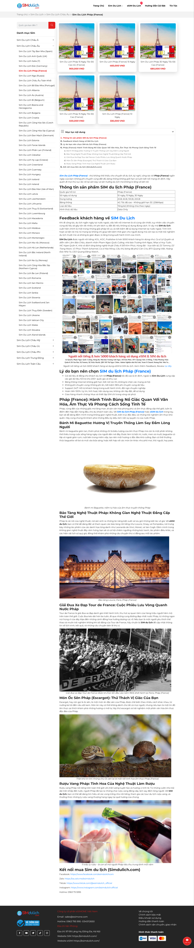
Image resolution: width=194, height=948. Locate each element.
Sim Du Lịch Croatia (29, 117)
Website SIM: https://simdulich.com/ (77, 936)
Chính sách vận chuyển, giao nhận (157, 924)
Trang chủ (22, 14)
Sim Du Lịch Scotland (30, 287)
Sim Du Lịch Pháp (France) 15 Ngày (117, 61)
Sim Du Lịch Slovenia (29, 297)
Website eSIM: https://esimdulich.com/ (78, 940)
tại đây (168, 366)
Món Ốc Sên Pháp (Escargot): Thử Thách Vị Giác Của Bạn (91, 160)
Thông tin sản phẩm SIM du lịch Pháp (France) (85, 138)
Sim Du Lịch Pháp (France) (33, 70)
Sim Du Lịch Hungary (30, 174)
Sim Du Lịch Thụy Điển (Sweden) (35, 310)
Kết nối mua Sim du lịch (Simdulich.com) (82, 167)
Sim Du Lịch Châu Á (27, 40)
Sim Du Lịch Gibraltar (30, 155)
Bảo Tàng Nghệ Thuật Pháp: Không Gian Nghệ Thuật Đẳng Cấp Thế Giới (98, 154)
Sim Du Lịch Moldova (29, 228)
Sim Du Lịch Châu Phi (28, 352)
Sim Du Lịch (115, 5)
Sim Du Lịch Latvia (28, 194)
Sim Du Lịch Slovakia (29, 330)
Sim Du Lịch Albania (29, 90)
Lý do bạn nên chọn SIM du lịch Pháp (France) (84, 144)
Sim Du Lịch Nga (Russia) (31, 75)
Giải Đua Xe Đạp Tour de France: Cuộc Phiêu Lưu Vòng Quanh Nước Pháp (99, 157)
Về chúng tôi (146, 911)
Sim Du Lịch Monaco (29, 233)
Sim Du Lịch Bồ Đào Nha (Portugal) (37, 85)
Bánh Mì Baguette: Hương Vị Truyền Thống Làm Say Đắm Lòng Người (97, 151)
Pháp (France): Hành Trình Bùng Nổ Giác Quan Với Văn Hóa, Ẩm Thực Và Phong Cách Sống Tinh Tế (109, 147)
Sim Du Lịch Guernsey (30, 169)
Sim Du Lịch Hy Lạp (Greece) (33, 160)
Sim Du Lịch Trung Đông (30, 358)
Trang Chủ (98, 5)
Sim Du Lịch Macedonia (31, 218)
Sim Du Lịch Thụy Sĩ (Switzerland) (36, 208)
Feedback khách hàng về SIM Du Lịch (80, 141)
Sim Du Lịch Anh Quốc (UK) (33, 56)
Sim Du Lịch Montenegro (31, 238)
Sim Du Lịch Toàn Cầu (29, 364)
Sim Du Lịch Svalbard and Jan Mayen (34, 304)
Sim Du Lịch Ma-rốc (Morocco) (34, 242)
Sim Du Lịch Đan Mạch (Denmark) (36, 135)
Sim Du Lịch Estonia (29, 140)
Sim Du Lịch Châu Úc (28, 346)
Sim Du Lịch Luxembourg (32, 213)
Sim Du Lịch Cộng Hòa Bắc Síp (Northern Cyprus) (34, 267)
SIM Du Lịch (123, 218)
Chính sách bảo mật (150, 914)
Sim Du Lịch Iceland (29, 179)
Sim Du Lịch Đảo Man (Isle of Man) (36, 189)
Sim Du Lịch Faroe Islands (32, 145)
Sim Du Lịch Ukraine (29, 315)
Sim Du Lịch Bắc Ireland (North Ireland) (34, 254)
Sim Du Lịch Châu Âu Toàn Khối (35, 80)
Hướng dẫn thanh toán (151, 921)
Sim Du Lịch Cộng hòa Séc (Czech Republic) (36, 124)
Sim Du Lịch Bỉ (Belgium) (31, 100)
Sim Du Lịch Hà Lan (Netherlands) (36, 247)
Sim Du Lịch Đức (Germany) (33, 66)
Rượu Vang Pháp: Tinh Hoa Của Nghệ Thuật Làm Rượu (90, 164)
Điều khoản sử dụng (150, 918)
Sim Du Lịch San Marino (31, 283)
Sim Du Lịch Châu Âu (58, 14)
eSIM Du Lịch (134, 5)
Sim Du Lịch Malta (28, 223)
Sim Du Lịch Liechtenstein (32, 199)
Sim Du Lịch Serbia (28, 292)
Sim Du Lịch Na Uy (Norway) (33, 260)
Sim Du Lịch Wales (28, 325)
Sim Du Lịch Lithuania (30, 203)
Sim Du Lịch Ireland (29, 184)
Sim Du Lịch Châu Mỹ (28, 340)
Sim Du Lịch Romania (30, 278)
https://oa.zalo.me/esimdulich (79, 878)
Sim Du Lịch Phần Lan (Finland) (35, 150)
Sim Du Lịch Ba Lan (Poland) (33, 273)
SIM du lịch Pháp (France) (125, 371)
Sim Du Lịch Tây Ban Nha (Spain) (35, 51)
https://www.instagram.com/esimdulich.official (94, 887)
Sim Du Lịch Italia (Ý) (29, 61)
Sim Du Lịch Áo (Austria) (31, 95)
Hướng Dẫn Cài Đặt (155, 5)
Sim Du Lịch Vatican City (31, 320)
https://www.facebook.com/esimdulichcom (92, 874)
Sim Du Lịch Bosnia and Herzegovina (31, 106)
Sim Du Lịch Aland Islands (32, 334)
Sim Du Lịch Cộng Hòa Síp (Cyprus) (37, 130)
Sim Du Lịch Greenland (31, 164)
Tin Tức (173, 5)
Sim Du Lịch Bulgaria (29, 113)
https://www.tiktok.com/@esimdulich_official (89, 883)
